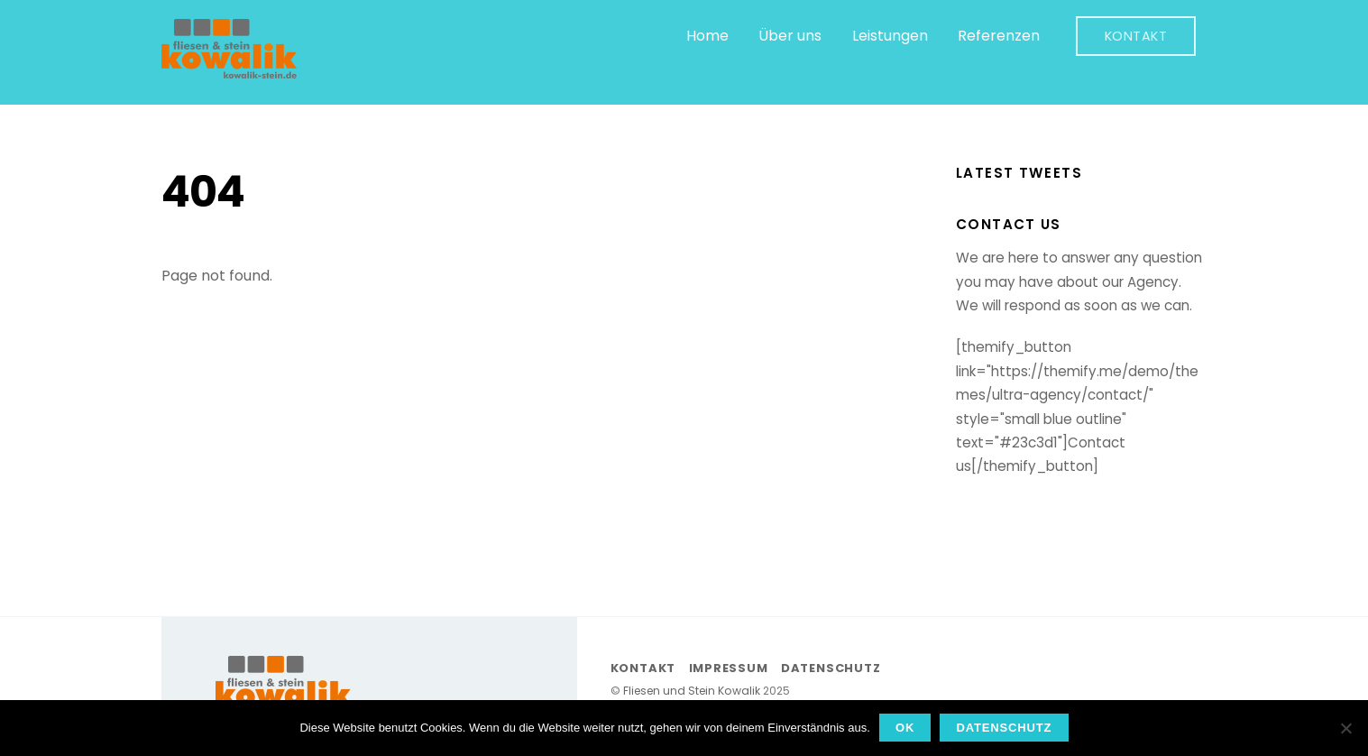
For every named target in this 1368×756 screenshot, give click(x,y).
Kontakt (1136, 36)
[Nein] (1345, 728)
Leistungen (890, 35)
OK (904, 727)
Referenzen (999, 35)
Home (707, 35)
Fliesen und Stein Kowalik (691, 690)
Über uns (790, 35)
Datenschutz (831, 668)
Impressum (728, 668)
